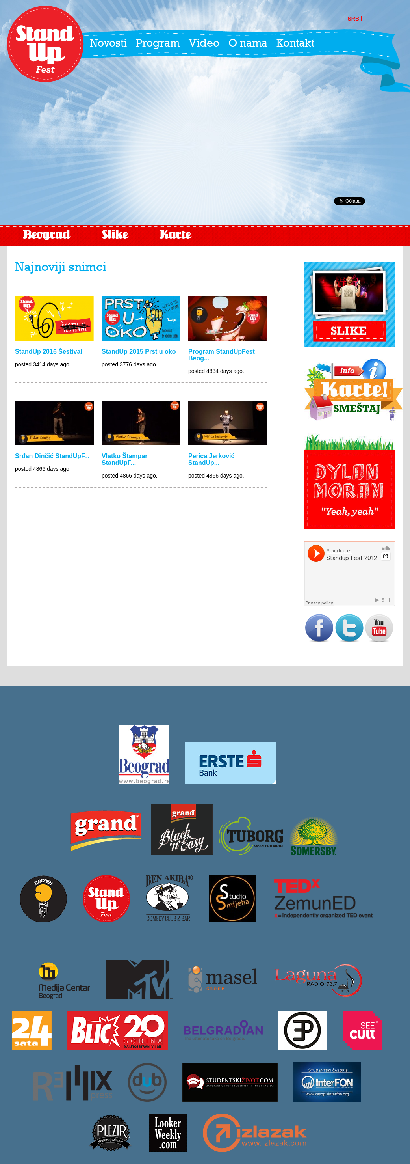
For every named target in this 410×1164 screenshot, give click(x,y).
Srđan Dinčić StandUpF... (52, 456)
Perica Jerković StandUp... (211, 459)
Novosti (108, 44)
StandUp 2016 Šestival (48, 351)
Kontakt (295, 44)
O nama (247, 44)
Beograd (46, 235)
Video (204, 44)
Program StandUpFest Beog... (221, 355)
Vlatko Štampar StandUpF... (124, 459)
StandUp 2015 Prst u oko (139, 351)
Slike (115, 235)
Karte (175, 235)
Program (158, 44)
